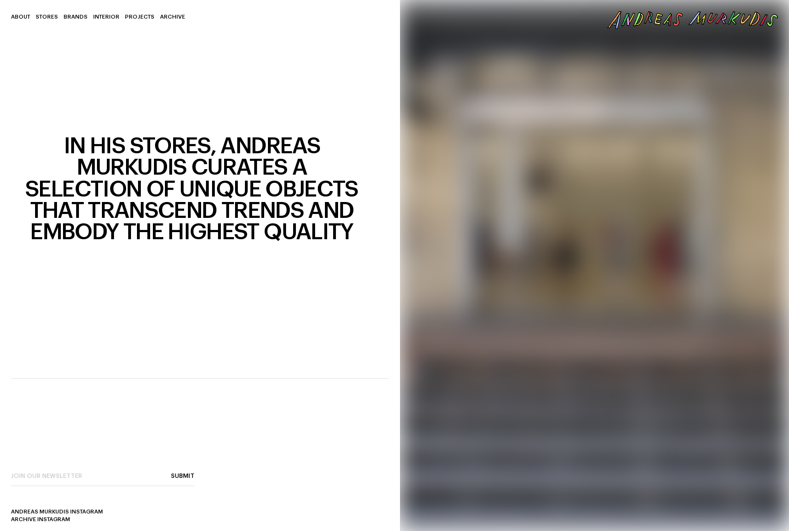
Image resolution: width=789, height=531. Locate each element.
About (20, 17)
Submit (183, 476)
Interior (106, 17)
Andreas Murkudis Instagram (57, 512)
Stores (47, 17)
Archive (172, 17)
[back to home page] (693, 20)
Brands (76, 17)
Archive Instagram (40, 519)
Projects (140, 17)
